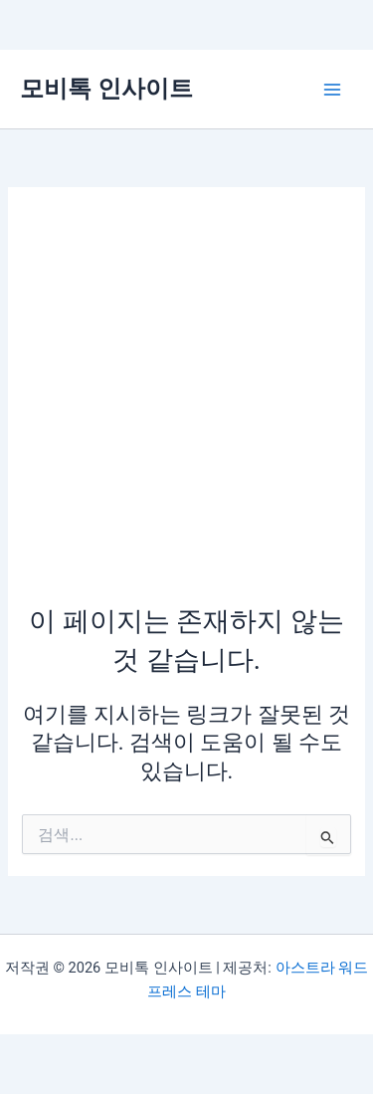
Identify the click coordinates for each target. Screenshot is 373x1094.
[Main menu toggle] (332, 89)
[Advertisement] (186, 405)
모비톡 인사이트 (106, 89)
